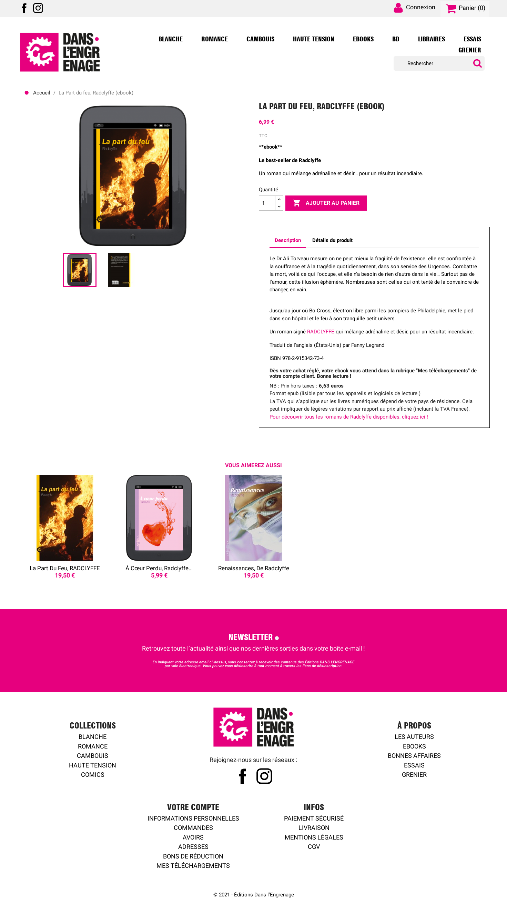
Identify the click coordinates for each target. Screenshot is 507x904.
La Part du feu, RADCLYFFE (65, 568)
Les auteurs (414, 736)
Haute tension (92, 765)
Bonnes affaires (414, 755)
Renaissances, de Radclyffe (253, 568)
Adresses (193, 846)
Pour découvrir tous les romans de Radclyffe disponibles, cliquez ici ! (349, 417)
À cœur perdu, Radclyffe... (159, 568)
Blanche (171, 39)
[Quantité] (267, 203)
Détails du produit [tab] (332, 240)
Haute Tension (313, 39)
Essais (472, 39)
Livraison (313, 827)
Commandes (193, 827)
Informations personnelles (193, 818)
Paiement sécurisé (314, 818)
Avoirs (193, 837)
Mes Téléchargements (193, 865)
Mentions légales (314, 837)
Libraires (431, 39)
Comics (92, 774)
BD (395, 39)
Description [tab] (288, 240)
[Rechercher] (439, 63)
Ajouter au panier (326, 203)
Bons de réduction (193, 856)
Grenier (469, 50)
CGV (314, 846)
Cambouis (260, 39)
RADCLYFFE (320, 332)
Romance (214, 39)
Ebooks (363, 39)
